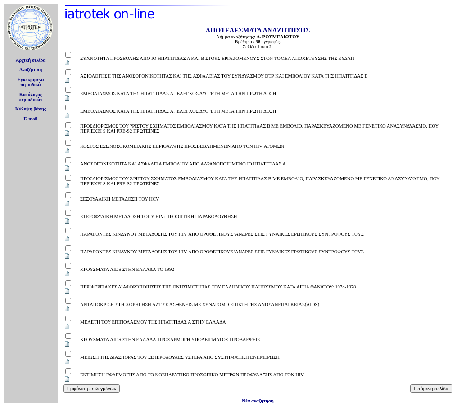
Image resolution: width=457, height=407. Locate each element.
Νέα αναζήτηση (257, 400)
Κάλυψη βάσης (30, 108)
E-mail (31, 118)
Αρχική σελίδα (31, 60)
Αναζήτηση (30, 69)
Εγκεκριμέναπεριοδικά (31, 82)
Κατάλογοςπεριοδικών (30, 97)
